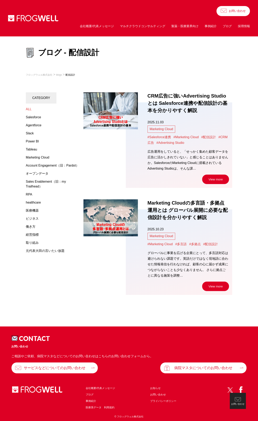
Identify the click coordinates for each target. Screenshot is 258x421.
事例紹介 (211, 26)
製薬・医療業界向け (185, 26)
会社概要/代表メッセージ (97, 26)
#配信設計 (208, 137)
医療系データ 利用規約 (100, 407)
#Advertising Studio (170, 142)
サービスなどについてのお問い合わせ (54, 368)
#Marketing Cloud (186, 137)
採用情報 (244, 26)
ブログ (227, 26)
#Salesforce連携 (159, 137)
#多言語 (181, 244)
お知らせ (155, 388)
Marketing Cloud (161, 129)
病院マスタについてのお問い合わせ (203, 368)
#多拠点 (195, 244)
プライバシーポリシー (163, 400)
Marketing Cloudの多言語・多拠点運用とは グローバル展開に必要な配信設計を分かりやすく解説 (188, 210)
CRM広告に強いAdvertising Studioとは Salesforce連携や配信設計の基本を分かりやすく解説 (187, 103)
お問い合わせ (237, 10)
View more (215, 179)
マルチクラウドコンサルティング (142, 26)
